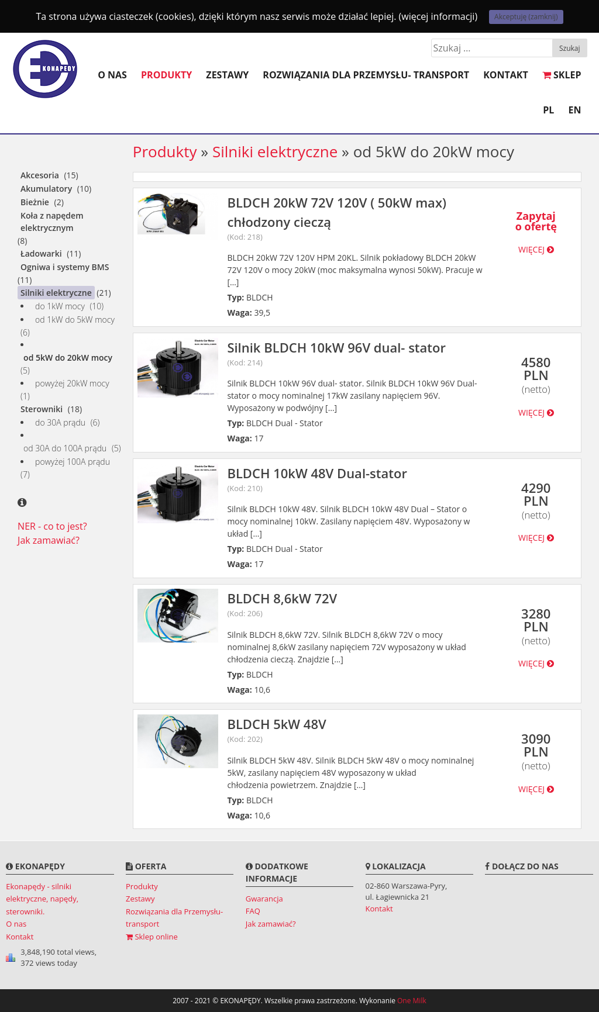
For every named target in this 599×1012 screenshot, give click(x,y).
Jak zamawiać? (49, 540)
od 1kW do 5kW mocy (75, 319)
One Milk (411, 1001)
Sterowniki (41, 409)
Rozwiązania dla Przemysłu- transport (366, 75)
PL (548, 110)
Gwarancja (264, 898)
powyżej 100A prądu (72, 461)
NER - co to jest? (52, 526)
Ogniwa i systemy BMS (64, 266)
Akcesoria (39, 175)
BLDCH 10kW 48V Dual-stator (357, 479)
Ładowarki (41, 253)
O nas (112, 75)
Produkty (166, 75)
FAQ (253, 911)
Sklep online (152, 936)
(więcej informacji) (438, 16)
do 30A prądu (60, 422)
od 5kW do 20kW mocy (67, 357)
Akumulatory (46, 188)
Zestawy (227, 75)
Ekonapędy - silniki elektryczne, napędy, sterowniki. (42, 899)
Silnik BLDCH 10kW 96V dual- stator (357, 354)
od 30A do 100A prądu (64, 448)
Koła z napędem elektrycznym (51, 221)
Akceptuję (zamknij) (525, 17)
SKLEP (561, 75)
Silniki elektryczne (56, 292)
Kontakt (505, 75)
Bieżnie (34, 202)
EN (575, 110)
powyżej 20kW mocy (72, 383)
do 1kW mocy (60, 306)
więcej (536, 249)
